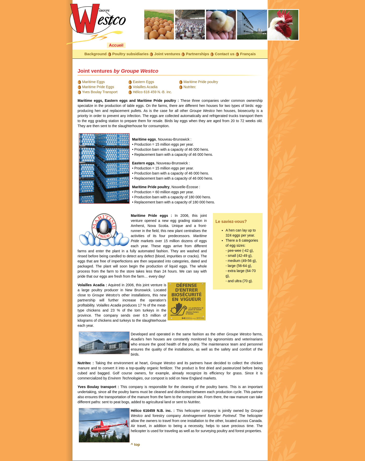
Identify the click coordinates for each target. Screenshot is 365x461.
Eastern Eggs (143, 82)
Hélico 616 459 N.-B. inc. (152, 92)
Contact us (224, 54)
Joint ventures (167, 54)
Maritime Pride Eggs (98, 87)
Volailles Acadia (145, 87)
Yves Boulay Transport (100, 92)
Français (248, 54)
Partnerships (197, 54)
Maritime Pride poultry (201, 82)
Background (95, 54)
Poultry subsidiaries (130, 54)
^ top (135, 444)
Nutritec (190, 87)
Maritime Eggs (93, 82)
